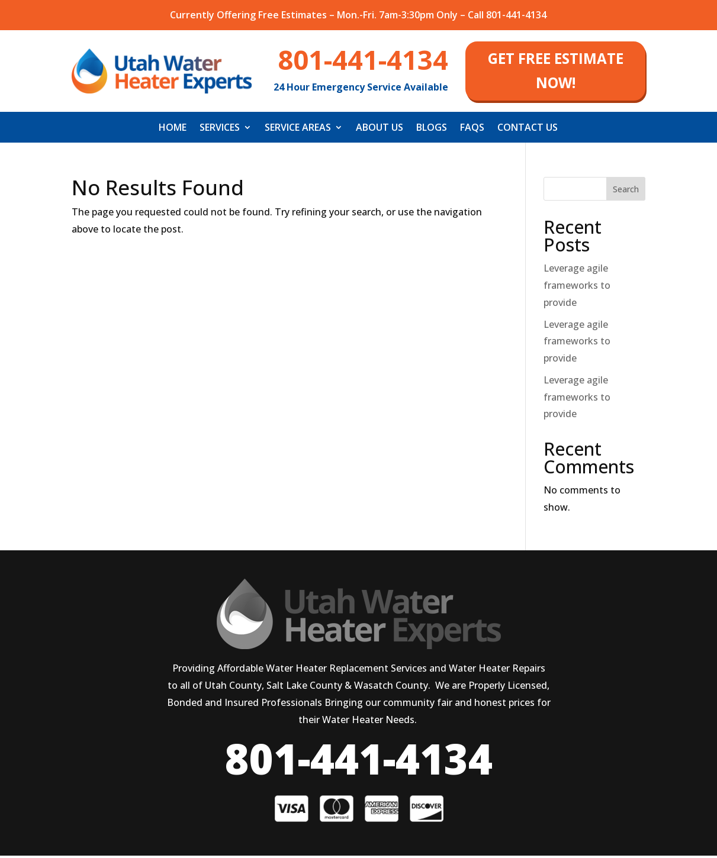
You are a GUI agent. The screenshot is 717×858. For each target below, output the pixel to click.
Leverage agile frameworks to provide (577, 287)
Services (220, 130)
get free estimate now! (555, 72)
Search (626, 191)
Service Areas (298, 130)
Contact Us (527, 130)
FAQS (472, 130)
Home (173, 130)
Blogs (431, 130)
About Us (379, 130)
